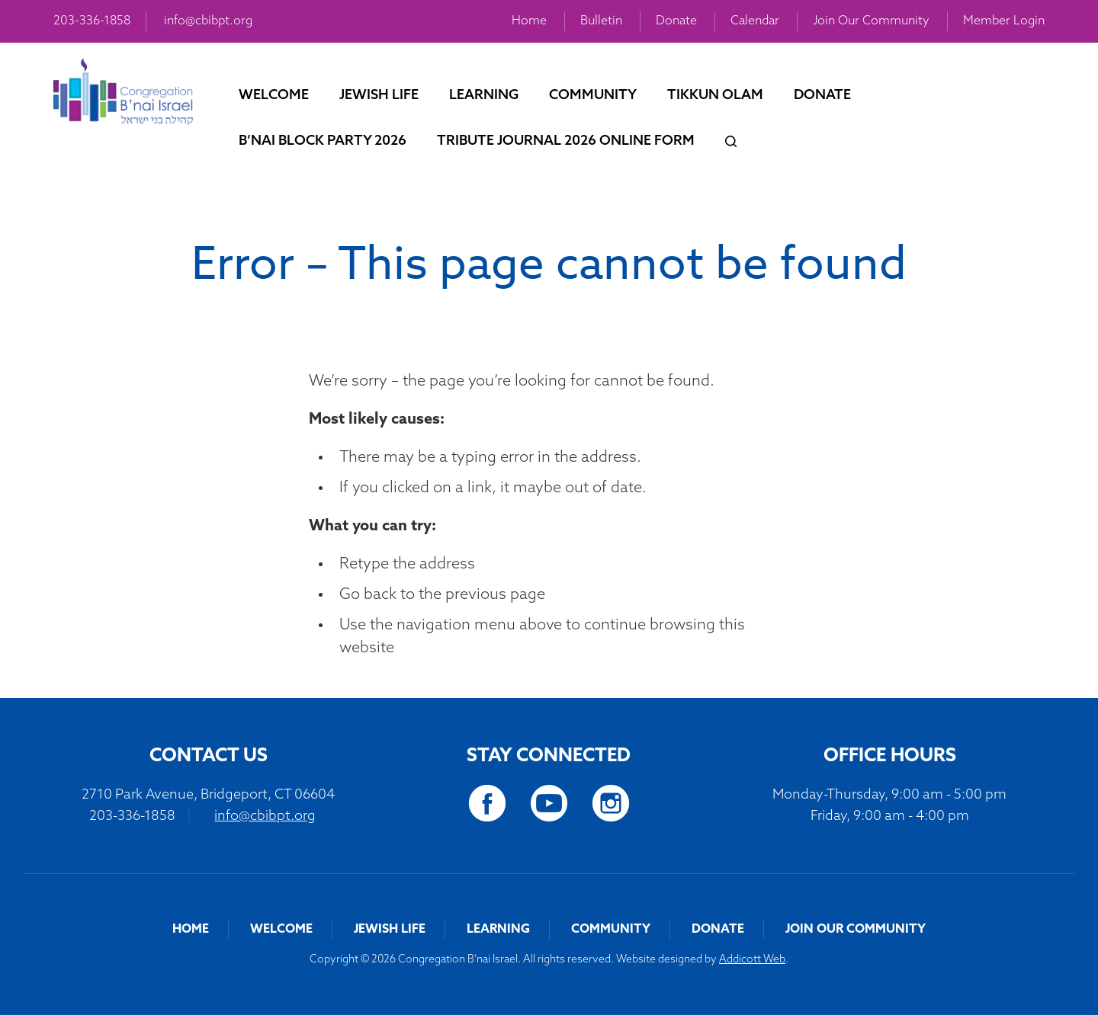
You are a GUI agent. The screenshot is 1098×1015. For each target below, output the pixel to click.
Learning (483, 95)
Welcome (274, 95)
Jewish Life (379, 95)
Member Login (1004, 21)
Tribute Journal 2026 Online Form (566, 141)
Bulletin (601, 21)
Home (529, 21)
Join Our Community (871, 21)
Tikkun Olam (715, 95)
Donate (676, 21)
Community (593, 95)
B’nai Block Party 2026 (322, 141)
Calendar (754, 21)
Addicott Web (752, 959)
